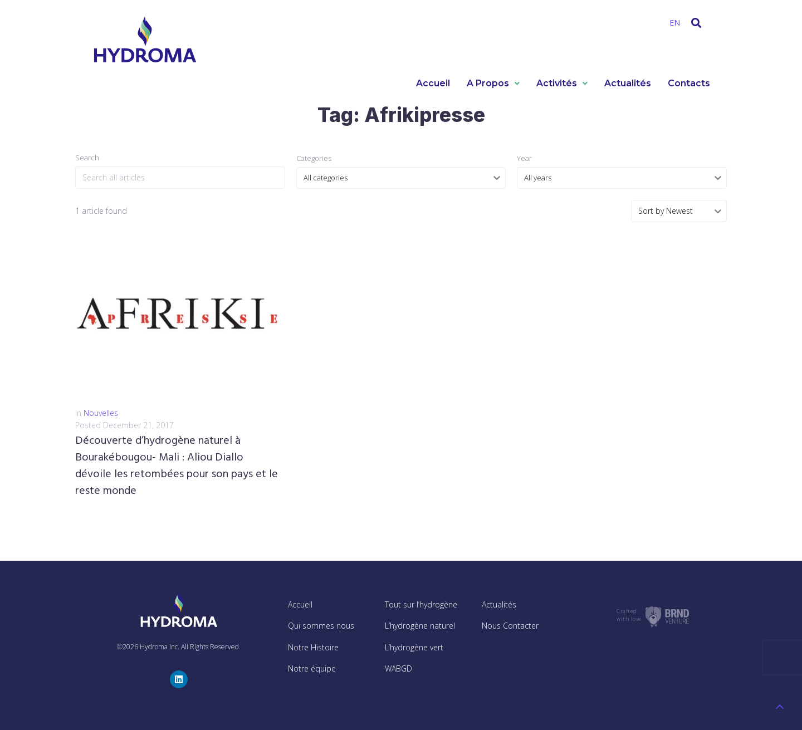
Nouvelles (101, 413)
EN (674, 22)
